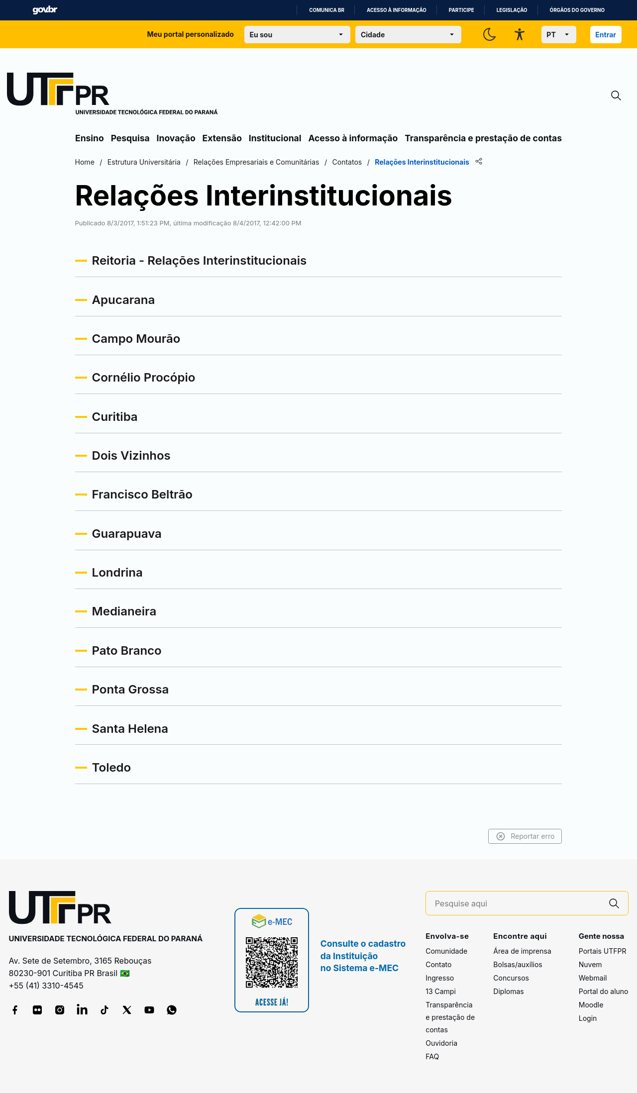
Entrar (605, 34)
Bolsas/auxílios (517, 964)
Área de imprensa (522, 951)
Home (86, 162)
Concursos (511, 978)
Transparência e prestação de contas (483, 138)
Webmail (593, 978)
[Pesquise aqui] (517, 903)
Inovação (176, 138)
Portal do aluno (604, 991)
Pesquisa (130, 138)
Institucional (275, 138)
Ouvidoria (441, 1043)
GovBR (44, 10)
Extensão (222, 138)
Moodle (591, 1004)
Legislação (512, 10)
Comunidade (446, 951)
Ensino (89, 138)
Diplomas (508, 991)
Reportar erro (523, 836)
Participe (461, 10)
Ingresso (439, 978)
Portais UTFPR (603, 951)
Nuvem (590, 964)
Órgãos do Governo (577, 10)
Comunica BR (326, 10)
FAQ (432, 1056)
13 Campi (440, 991)
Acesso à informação (396, 10)
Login (588, 1018)
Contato (438, 964)
